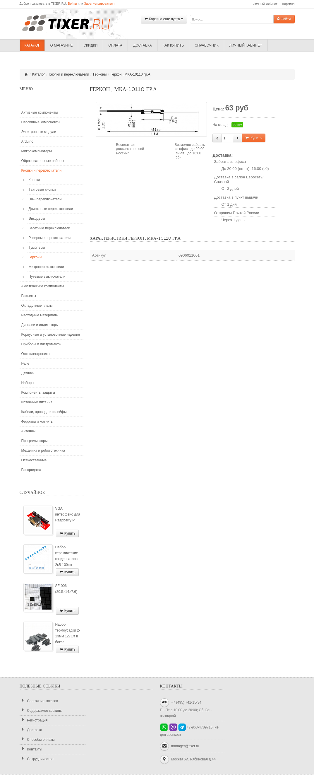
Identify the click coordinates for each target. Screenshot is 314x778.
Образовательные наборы (42, 161)
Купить (67, 533)
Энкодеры (37, 218)
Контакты (31, 749)
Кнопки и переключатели (69, 74)
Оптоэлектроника (35, 354)
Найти (284, 19)
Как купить (173, 45)
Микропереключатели (46, 267)
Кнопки (34, 180)
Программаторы (34, 441)
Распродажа (31, 470)
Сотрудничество (37, 759)
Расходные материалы (40, 315)
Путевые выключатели (47, 276)
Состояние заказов (39, 701)
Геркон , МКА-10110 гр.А (130, 74)
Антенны (28, 431)
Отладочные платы (37, 305)
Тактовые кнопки (42, 189)
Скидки (90, 45)
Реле (25, 363)
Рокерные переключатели (50, 238)
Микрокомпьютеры (36, 151)
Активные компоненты (39, 112)
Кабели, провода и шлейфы (44, 412)
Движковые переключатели (51, 209)
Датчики (28, 373)
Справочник (206, 45)
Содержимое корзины (41, 710)
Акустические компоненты (42, 286)
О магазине (61, 45)
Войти (72, 3)
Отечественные (34, 460)
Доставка (142, 45)
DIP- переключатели (45, 199)
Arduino (27, 141)
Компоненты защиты (38, 392)
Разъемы (28, 296)
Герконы (100, 74)
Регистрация (34, 720)
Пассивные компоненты (40, 122)
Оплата (115, 45)
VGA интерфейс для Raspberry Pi (67, 514)
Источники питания (36, 402)
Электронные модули (38, 132)
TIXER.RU (71, 22)
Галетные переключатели (49, 228)
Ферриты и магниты (37, 421)
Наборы (27, 383)
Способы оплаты (37, 739)
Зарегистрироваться (99, 3)
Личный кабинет (265, 4)
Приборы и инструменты (41, 344)
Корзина (288, 4)
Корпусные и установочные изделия (50, 334)
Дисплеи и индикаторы (40, 325)
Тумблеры (37, 247)
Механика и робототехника (43, 450)
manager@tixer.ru (185, 746)
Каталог (32, 45)
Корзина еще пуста (164, 19)
